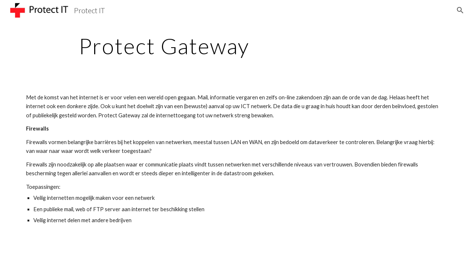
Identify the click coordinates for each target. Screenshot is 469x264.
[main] (164, 46)
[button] (460, 10)
